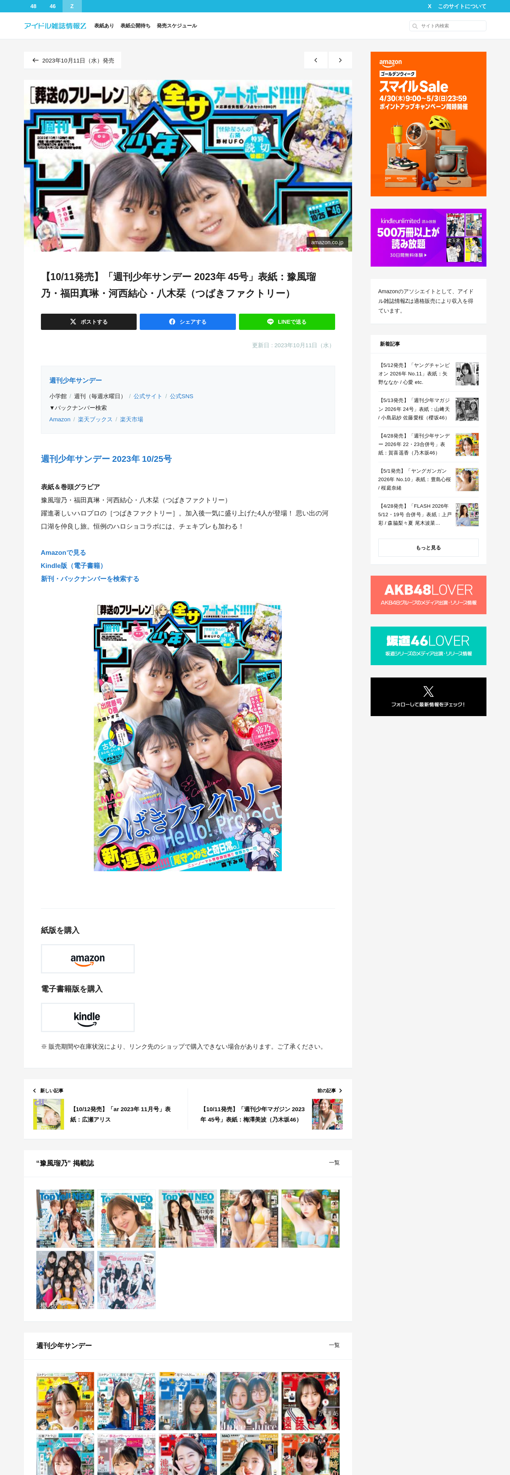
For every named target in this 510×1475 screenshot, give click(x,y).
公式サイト (148, 396)
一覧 (334, 1162)
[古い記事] (340, 60)
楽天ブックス (95, 419)
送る (291, 322)
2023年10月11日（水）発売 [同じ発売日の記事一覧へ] (73, 60)
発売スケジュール (177, 26)
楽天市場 (131, 419)
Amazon (60, 419)
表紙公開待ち (135, 26)
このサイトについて (462, 6)
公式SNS (181, 396)
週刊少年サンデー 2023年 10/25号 (106, 459)
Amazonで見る (63, 552)
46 (53, 6)
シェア (192, 322)
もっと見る (428, 548)
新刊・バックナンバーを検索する (90, 579)
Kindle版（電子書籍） (74, 565)
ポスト (93, 322)
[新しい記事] (315, 60)
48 (33, 6)
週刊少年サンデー (75, 380)
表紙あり (104, 26)
